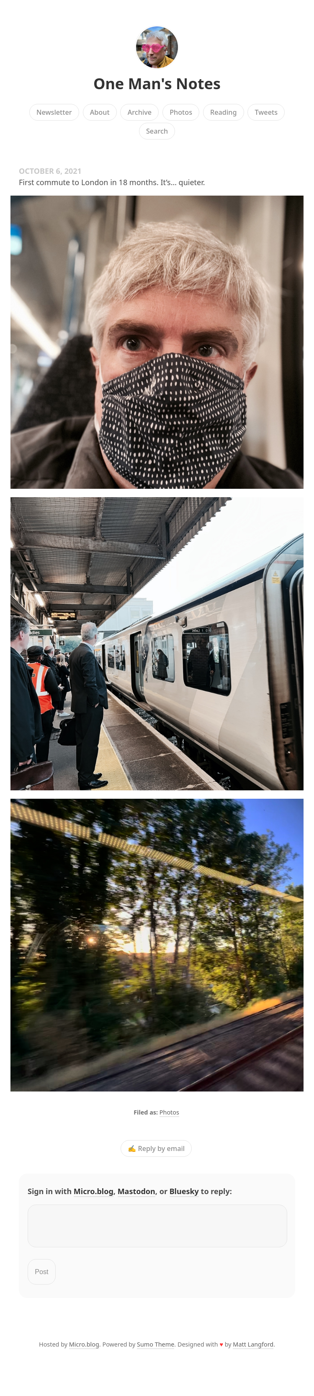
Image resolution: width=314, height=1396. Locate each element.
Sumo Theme (155, 1349)
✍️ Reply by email (156, 1148)
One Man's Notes (157, 83)
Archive (140, 112)
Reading (223, 112)
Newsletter (54, 112)
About (100, 112)
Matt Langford (253, 1349)
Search (157, 131)
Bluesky (184, 1191)
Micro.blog (93, 1191)
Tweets (266, 112)
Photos (181, 112)
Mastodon (136, 1191)
